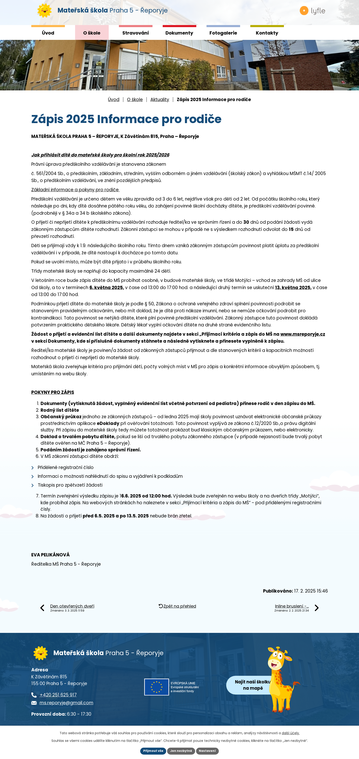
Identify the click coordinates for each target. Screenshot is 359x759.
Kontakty (267, 33)
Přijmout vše (151, 750)
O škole (91, 33)
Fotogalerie (223, 33)
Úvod (48, 33)
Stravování (135, 33)
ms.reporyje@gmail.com (66, 707)
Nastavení (210, 750)
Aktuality (159, 99)
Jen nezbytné (181, 750)
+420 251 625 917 (58, 699)
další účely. (291, 732)
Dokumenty (179, 33)
